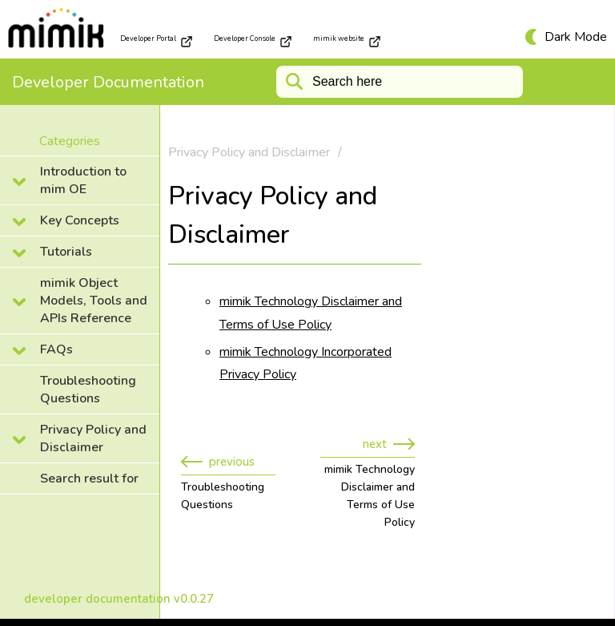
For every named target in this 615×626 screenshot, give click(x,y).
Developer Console (253, 41)
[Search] (399, 82)
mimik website (347, 41)
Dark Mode (576, 37)
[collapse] (79, 180)
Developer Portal (156, 41)
